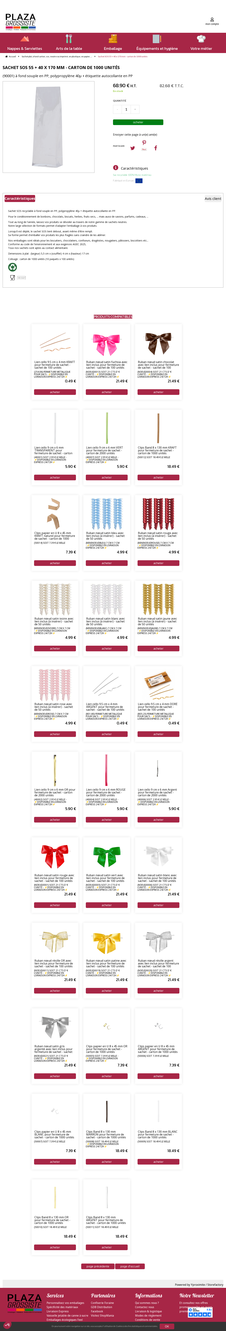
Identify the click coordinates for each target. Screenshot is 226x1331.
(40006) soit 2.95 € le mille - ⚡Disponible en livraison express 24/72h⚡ (154, 802)
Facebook (97, 1311)
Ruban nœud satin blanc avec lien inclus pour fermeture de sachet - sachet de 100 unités (157, 878)
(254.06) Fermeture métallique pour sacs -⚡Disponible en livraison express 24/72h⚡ (52, 374)
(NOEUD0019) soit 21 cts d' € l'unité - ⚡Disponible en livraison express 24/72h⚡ (103, 973)
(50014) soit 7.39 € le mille (49, 543)
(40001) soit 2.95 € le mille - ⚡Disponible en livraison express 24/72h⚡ (50, 459)
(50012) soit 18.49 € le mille (154, 457)
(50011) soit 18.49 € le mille (102, 1227)
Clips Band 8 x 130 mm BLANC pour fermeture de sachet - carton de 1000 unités (157, 1134)
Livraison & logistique (148, 1311)
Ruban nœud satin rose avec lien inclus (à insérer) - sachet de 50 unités (53, 707)
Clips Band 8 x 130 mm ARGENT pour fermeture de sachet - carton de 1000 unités (106, 1220)
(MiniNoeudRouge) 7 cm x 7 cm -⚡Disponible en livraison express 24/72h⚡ (156, 545)
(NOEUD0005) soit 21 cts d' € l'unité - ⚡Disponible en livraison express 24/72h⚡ (103, 887)
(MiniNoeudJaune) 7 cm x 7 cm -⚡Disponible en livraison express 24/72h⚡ (155, 630)
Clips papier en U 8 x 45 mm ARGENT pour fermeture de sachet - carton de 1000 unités (158, 1049)
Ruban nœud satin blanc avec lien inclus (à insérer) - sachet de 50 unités (105, 621)
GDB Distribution (101, 1307)
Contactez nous (144, 1307)
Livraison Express (58, 1311)
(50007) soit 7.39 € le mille (49, 1141)
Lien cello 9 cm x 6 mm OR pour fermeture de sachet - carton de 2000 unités (54, 792)
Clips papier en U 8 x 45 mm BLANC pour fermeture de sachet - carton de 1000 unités (54, 1134)
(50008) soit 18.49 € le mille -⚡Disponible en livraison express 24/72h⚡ (102, 1144)
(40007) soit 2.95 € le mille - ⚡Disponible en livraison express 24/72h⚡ (102, 459)
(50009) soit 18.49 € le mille (154, 1141)
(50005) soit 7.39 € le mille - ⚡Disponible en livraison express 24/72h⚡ (102, 1058)
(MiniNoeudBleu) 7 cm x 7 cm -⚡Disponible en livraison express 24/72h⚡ (103, 545)
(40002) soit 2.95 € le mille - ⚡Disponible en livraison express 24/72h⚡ (50, 802)
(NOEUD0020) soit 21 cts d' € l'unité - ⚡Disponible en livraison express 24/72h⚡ (154, 973)
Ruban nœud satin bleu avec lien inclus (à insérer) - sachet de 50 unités (105, 536)
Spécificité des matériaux (62, 1307)
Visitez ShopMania (102, 1315)
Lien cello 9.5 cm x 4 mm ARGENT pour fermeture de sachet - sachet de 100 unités (105, 707)
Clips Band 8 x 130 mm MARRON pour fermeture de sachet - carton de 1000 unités (106, 1134)
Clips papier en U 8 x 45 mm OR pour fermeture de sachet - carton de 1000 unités (106, 1049)
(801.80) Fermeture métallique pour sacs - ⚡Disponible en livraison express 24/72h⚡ (104, 716)
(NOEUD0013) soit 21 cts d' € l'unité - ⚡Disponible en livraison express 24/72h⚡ (103, 374)
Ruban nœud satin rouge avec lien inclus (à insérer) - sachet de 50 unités (158, 536)
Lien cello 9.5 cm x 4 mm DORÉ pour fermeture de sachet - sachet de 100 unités (157, 707)
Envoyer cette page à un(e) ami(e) (135, 134)
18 (173, 466)
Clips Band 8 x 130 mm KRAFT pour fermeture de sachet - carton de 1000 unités (157, 450)
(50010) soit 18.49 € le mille (50, 1227)
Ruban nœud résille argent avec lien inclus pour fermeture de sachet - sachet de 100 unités (158, 963)
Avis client (213, 198)
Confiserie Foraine (102, 1303)
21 (122, 381)
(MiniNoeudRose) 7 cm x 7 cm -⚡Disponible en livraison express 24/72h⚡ (51, 716)
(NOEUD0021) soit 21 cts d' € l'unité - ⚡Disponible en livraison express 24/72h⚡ (51, 1058)
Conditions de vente (147, 1320)
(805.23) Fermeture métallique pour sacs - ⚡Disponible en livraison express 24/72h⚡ (156, 716)
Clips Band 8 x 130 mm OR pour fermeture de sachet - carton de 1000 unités (52, 1220)
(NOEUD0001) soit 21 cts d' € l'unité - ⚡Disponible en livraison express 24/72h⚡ (51, 887)
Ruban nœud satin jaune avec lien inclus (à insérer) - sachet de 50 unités (157, 621)
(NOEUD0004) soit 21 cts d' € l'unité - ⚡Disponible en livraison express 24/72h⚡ (154, 374)
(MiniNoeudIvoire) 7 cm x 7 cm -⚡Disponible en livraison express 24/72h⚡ (52, 630)
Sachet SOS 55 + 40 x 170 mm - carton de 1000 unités (61, 67)
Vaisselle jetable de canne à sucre (67, 1315)
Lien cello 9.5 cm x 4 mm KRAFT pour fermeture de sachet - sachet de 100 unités (54, 365)
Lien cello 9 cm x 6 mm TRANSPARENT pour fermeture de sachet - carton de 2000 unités (53, 450)
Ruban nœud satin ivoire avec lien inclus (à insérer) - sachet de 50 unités (53, 621)
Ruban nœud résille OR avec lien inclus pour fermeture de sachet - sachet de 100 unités (53, 963)
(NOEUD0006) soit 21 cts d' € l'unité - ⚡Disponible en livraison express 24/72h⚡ (154, 887)
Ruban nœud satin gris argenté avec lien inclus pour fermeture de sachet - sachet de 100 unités (53, 1049)
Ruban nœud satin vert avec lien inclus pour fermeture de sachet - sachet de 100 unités (105, 878)
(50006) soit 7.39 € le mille (153, 1056)
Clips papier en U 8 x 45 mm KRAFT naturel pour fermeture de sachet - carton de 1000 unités (54, 536)
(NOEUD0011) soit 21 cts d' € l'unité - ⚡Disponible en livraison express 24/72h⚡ (51, 973)
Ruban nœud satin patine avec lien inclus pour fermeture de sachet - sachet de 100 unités (106, 963)
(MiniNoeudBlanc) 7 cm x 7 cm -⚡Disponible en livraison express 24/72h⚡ (103, 630)
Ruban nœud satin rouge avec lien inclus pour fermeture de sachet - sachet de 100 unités (54, 878)
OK (167, 1326)
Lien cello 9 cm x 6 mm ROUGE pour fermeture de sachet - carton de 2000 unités (106, 792)
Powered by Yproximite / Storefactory (199, 1285)
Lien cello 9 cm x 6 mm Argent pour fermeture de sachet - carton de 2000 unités (157, 792)
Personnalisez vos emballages (65, 1303)
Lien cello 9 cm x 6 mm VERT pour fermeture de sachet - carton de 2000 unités (104, 450)
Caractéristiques (134, 168)
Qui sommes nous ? (147, 1303)
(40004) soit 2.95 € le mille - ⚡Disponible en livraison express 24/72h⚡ (102, 802)
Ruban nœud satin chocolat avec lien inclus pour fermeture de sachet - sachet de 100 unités (158, 365)
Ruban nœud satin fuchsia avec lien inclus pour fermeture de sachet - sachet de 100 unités (106, 365)
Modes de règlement (148, 1315)
